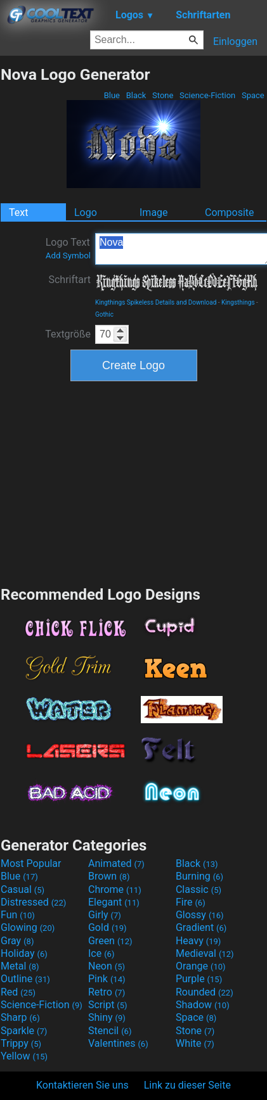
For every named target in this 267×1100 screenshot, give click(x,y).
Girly (104, 915)
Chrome (114, 889)
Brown (108, 876)
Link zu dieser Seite (187, 1085)
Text (18, 212)
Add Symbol (68, 255)
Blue (111, 95)
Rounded (204, 992)
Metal (20, 966)
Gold (107, 927)
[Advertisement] (133, 482)
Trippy (21, 1043)
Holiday (24, 953)
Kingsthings (238, 302)
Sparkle (24, 1031)
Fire (190, 902)
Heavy (198, 941)
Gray (17, 941)
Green (110, 941)
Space (253, 95)
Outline (25, 979)
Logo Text (68, 248)
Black (136, 95)
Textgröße (68, 334)
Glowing (28, 927)
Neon (106, 966)
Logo (85, 212)
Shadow (203, 1005)
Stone (163, 95)
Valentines (118, 1043)
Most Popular (31, 863)
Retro (106, 992)
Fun (18, 915)
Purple (199, 979)
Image (154, 212)
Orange (201, 966)
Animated (116, 863)
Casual (22, 889)
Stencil (109, 1031)
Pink (107, 979)
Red (18, 992)
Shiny (107, 1017)
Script (107, 1005)
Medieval (205, 953)
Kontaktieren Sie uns (82, 1085)
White (195, 1043)
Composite (229, 212)
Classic (198, 889)
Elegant (114, 902)
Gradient (201, 927)
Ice (101, 953)
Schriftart (69, 280)
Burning (199, 876)
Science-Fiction (208, 95)
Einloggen (235, 41)
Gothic (104, 314)
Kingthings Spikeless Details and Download (155, 302)
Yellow (24, 1056)
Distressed (33, 902)
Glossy (200, 915)
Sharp (20, 1017)
